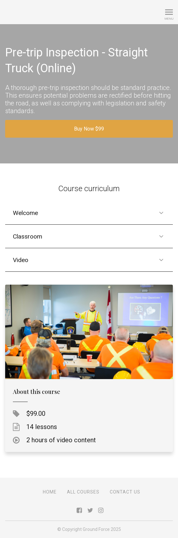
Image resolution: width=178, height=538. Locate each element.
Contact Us (125, 491)
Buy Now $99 (89, 129)
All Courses (83, 491)
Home (50, 491)
